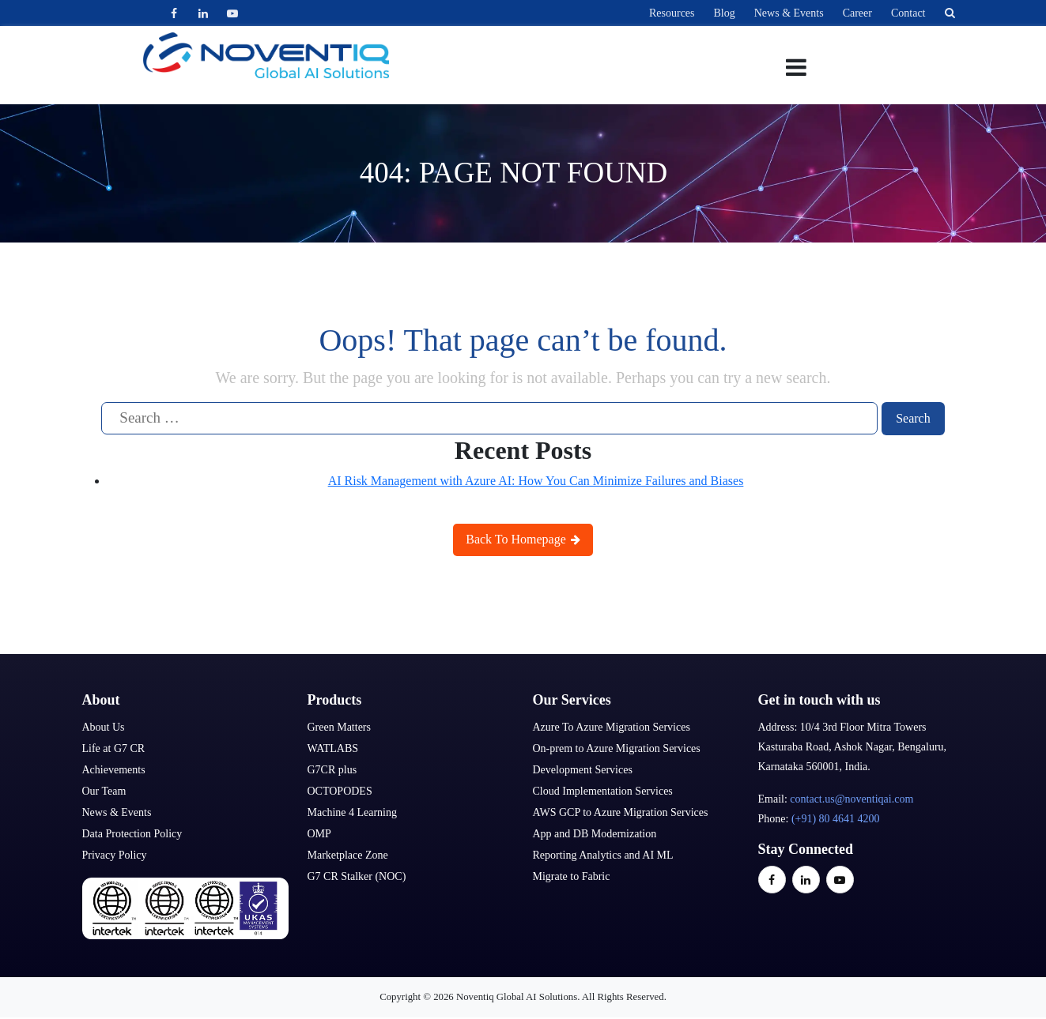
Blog (724, 13)
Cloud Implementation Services (603, 791)
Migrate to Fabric (571, 876)
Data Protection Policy (132, 834)
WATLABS (333, 748)
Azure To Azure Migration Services (611, 727)
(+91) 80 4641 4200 (835, 819)
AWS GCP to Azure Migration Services (620, 812)
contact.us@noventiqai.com (851, 799)
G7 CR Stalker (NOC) (357, 876)
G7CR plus (332, 770)
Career (857, 13)
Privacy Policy (114, 855)
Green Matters (339, 727)
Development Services (583, 770)
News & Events (789, 13)
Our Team (104, 791)
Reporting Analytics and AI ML (603, 855)
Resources (672, 13)
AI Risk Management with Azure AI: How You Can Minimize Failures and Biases (536, 480)
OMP (319, 834)
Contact (908, 13)
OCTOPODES (340, 791)
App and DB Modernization (595, 834)
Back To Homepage (523, 539)
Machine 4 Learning (353, 812)
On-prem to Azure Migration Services (616, 748)
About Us (103, 727)
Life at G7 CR (113, 748)
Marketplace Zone (348, 855)
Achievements (113, 770)
